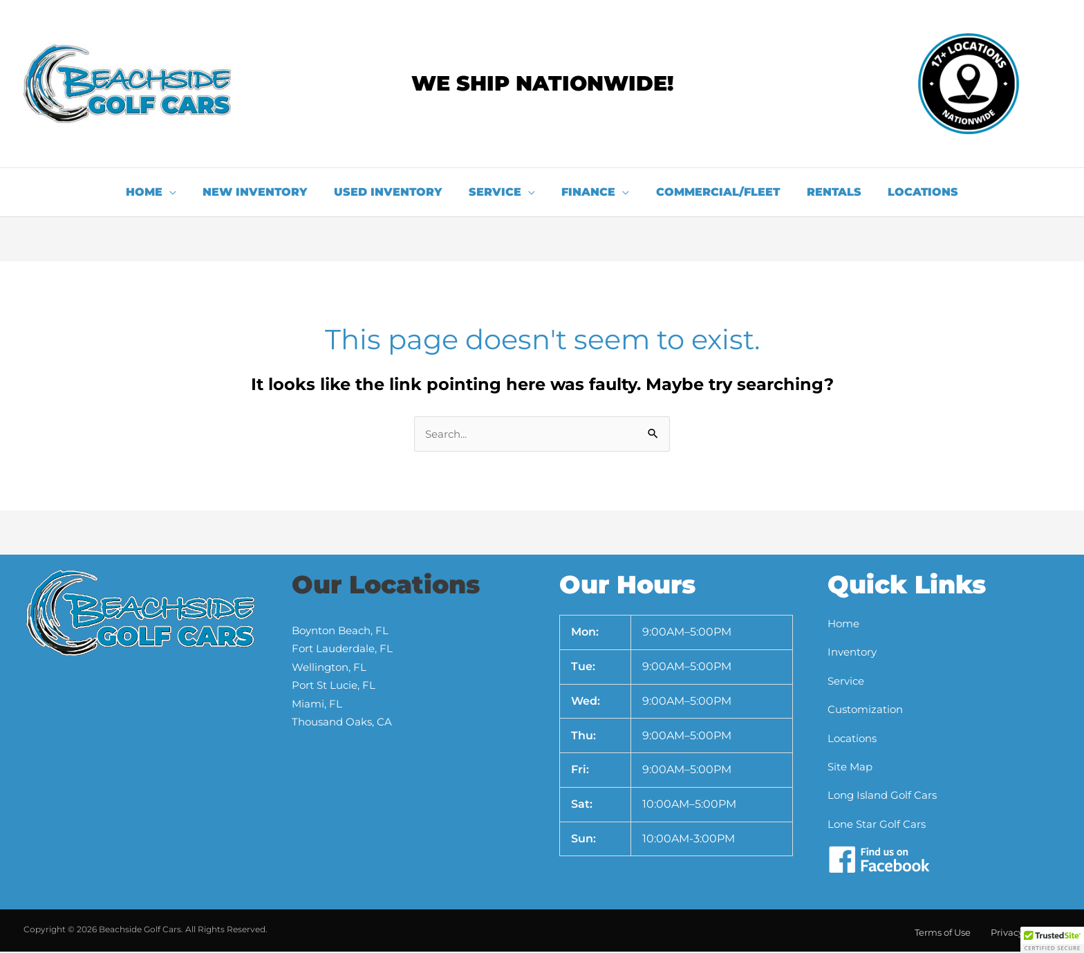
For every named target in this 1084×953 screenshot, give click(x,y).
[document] (542, 476)
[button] (1052, 940)
